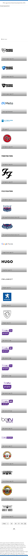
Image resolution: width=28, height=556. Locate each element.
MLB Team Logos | (24, 551)
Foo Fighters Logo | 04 (7, 164)
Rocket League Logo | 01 (8, 94)
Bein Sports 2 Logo (7, 358)
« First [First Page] (4, 523)
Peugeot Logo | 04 (7, 287)
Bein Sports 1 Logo (7, 375)
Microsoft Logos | (7, 548)
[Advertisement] (14, 22)
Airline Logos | (3, 542)
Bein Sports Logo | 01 (7, 446)
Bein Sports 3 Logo (7, 340)
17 (18, 523)
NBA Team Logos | (4, 553)
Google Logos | (13, 545)
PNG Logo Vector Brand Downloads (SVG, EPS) (14, 3)
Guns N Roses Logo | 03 (8, 481)
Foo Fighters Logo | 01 (7, 199)
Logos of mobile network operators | (12, 551)
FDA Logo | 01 (6, 129)
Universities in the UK (23, 554)
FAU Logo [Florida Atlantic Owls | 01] (11, 234)
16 (15, 523)
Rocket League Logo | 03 (8, 58)
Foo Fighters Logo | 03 (7, 182)
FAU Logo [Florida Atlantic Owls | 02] (11, 217)
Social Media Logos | (14, 554)
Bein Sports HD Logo (7, 410)
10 (11, 523)
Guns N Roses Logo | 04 (8, 463)
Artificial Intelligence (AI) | (16, 544)
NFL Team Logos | (17, 553)
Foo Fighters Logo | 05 (7, 146)
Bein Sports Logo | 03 (7, 393)
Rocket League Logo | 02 (8, 76)
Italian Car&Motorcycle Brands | (10, 547)
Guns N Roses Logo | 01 (8, 516)
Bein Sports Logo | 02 (7, 428)
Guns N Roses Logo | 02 (8, 498)
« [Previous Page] (7, 523)
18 (21, 523)
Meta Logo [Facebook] (8, 111)
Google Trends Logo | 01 (8, 252)
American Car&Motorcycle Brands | (13, 542)
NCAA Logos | (10, 553)
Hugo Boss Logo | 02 (7, 270)
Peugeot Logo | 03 (7, 305)
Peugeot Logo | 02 (7, 322)
